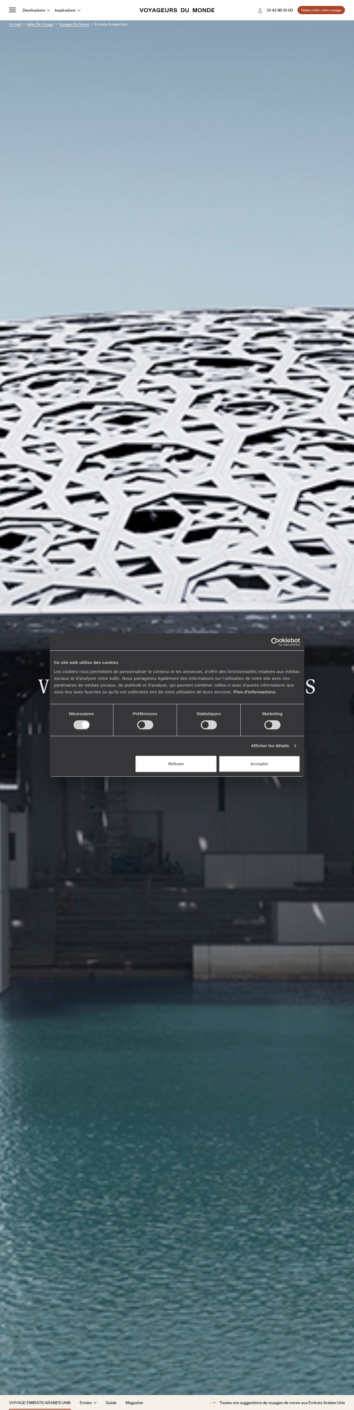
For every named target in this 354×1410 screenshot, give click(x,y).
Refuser (176, 763)
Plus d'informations (254, 691)
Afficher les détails (270, 745)
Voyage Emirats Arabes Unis (40, 1402)
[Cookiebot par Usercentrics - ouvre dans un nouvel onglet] (275, 642)
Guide (111, 1402)
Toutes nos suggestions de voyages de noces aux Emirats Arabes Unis (277, 1403)
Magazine (134, 1402)
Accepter (259, 763)
